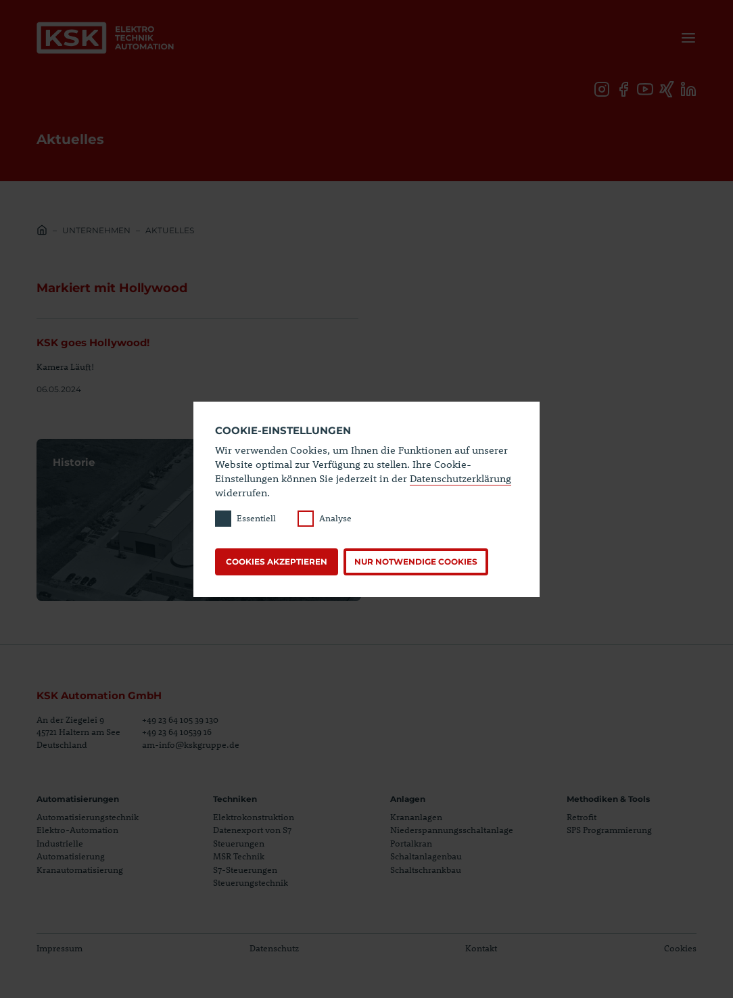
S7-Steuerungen (245, 869)
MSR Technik (238, 856)
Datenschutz (274, 948)
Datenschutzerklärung (460, 478)
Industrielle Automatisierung (71, 850)
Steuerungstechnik (250, 882)
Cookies (680, 948)
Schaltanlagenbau (426, 856)
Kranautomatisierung (80, 869)
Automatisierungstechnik (88, 817)
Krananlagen (416, 817)
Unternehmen (96, 230)
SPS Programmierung (609, 830)
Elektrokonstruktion (253, 817)
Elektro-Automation (77, 830)
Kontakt (481, 948)
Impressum (59, 948)
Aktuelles (169, 230)
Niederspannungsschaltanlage (451, 830)
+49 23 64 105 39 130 (180, 719)
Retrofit (581, 817)
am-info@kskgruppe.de (190, 744)
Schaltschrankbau (425, 869)
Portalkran (411, 843)
